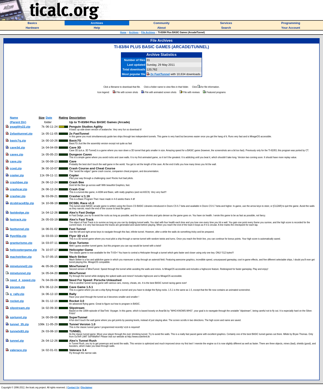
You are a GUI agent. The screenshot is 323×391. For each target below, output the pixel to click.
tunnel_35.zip (19, 324)
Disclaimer (86, 387)
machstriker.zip (21, 256)
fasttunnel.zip (19, 229)
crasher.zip (18, 196)
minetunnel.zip (20, 273)
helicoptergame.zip (23, 249)
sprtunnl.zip (18, 317)
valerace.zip (18, 350)
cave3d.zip (17, 147)
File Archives (148, 32)
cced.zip (16, 168)
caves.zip (16, 154)
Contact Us (73, 387)
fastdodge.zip (19, 212)
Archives (133, 32)
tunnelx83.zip (19, 331)
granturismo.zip (21, 243)
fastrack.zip (18, 219)
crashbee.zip (19, 182)
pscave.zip (17, 287)
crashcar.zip (18, 189)
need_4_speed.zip (22, 280)
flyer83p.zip (18, 236)
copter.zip (17, 175)
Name (14, 117)
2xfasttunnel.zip (21, 133)
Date (49, 117)
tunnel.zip (17, 340)
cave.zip (16, 161)
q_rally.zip (17, 294)
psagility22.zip (20, 126)
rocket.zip (17, 301)
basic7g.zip (18, 140)
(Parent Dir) (18, 122)
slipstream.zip (20, 308)
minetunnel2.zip (21, 266)
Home (123, 32)
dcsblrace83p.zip (22, 203)
